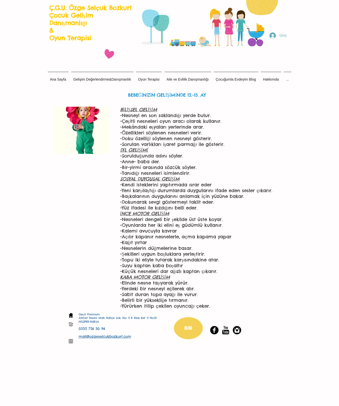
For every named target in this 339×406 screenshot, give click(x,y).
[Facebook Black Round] (214, 330)
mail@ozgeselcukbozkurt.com (105, 336)
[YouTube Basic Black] (225, 330)
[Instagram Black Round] (237, 330)
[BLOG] (188, 328)
